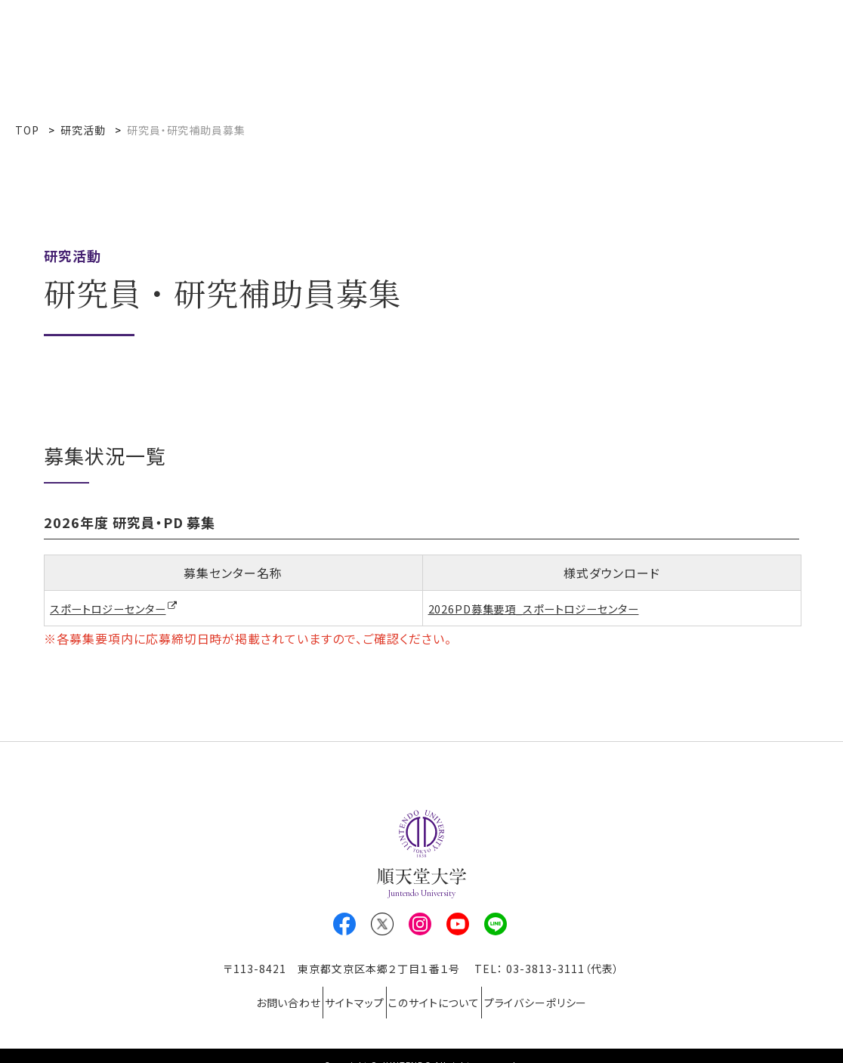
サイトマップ (345, 994)
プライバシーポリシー (563, 994)
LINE (495, 924)
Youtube (457, 924)
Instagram (420, 924)
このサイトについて (443, 994)
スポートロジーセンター (116, 609)
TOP (27, 130)
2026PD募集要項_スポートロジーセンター (547, 608)
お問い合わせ (261, 994)
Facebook (344, 924)
